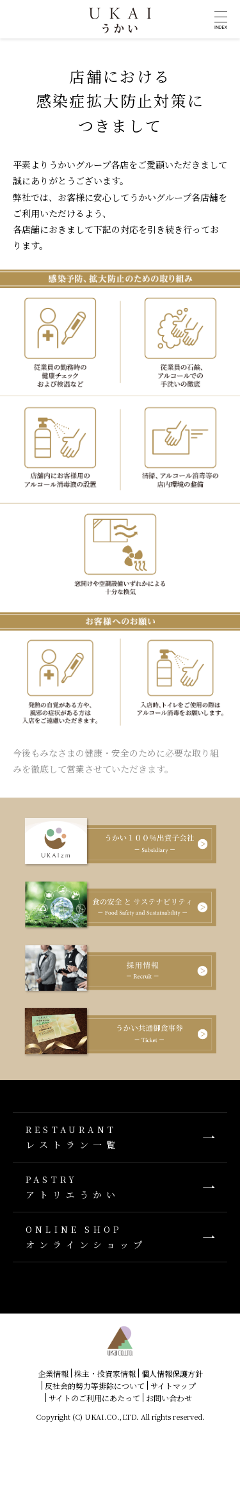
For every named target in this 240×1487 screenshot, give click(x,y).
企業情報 (53, 1373)
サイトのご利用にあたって (94, 1397)
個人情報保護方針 (172, 1373)
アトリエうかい (120, 1187)
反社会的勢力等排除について (95, 1385)
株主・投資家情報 (105, 1373)
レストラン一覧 (120, 1137)
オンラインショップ (120, 1237)
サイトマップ (173, 1385)
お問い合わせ (169, 1397)
